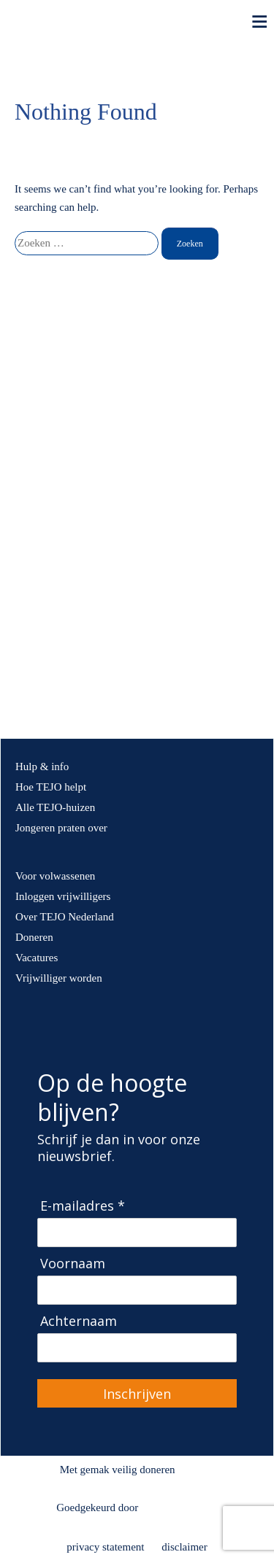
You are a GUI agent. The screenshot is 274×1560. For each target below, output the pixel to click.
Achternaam (78, 1321)
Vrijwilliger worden (58, 978)
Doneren (34, 937)
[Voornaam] (137, 1290)
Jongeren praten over (61, 828)
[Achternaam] (137, 1347)
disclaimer (184, 1547)
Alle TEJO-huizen (55, 807)
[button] (17, 510)
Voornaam (72, 1263)
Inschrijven (137, 1393)
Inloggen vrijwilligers (62, 896)
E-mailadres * (82, 1206)
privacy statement (105, 1547)
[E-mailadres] (137, 1232)
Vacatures (36, 957)
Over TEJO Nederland (64, 917)
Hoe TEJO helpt (50, 787)
